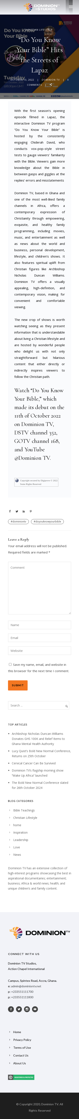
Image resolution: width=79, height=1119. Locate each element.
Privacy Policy (22, 1040)
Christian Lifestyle (38, 29)
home (17, 825)
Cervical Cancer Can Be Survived (34, 763)
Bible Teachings (24, 810)
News (17, 855)
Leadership (20, 840)
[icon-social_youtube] (36, 1009)
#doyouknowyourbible (47, 521)
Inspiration (20, 832)
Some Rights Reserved (30, 484)
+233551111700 (22, 991)
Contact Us (20, 1055)
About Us (19, 1063)
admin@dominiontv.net (26, 986)
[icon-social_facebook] (12, 1009)
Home (17, 1032)
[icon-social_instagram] (28, 1009)
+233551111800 (22, 997)
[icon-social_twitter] (20, 1009)
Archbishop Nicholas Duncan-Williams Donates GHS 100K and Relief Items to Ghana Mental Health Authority (38, 739)
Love (16, 847)
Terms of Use (22, 1047)
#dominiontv (18, 521)
